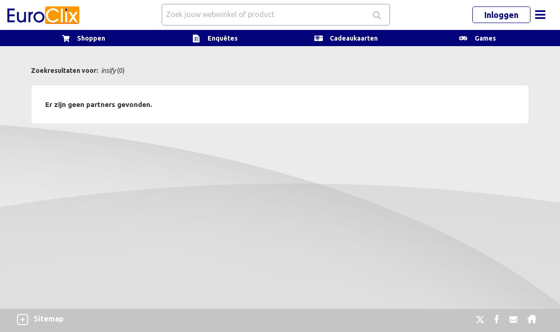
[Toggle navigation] (540, 15)
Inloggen (501, 14)
